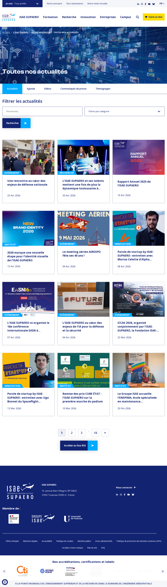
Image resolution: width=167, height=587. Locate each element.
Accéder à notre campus (72, 547)
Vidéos (47, 88)
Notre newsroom (40, 32)
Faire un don (153, 16)
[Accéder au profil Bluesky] (153, 3)
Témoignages (103, 88)
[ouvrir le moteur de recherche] (137, 17)
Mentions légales (30, 541)
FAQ (103, 547)
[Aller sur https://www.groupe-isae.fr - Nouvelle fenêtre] (42, 519)
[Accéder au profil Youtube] (149, 3)
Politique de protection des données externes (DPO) (139, 541)
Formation (50, 17)
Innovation (88, 17)
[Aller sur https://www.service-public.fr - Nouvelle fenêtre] (12, 519)
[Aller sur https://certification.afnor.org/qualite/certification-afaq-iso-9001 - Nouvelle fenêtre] (96, 571)
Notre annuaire (54, 3)
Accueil (6, 32)
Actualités (12, 88)
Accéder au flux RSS (75, 445)
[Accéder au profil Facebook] (145, 3)
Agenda (31, 88)
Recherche (69, 17)
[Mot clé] (42, 111)
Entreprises (108, 17)
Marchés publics (84, 541)
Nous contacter (124, 487)
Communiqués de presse (73, 88)
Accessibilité (47, 541)
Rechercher (12, 123)
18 (95, 433)
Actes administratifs (103, 541)
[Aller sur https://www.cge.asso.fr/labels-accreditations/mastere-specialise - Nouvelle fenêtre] (121, 571)
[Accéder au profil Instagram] (142, 3)
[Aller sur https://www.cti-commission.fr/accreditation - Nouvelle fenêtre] (22, 571)
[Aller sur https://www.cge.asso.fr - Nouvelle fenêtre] (47, 571)
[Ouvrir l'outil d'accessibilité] (5, 582)
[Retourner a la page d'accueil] (8, 17)
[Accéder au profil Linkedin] (138, 3)
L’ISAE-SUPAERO (20, 32)
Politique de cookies (64, 541)
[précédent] (4, 571)
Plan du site (92, 547)
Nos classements (75, 3)
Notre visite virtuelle (97, 3)
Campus (125, 17)
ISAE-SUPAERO (29, 17)
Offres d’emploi (12, 541)
